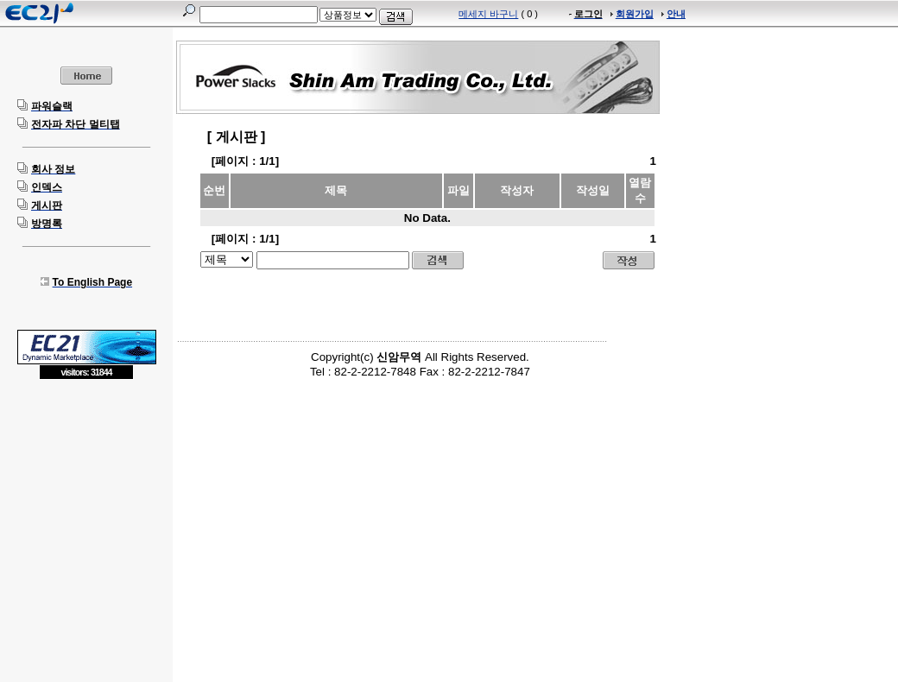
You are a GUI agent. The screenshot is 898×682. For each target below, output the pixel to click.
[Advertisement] (86, 505)
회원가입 (635, 14)
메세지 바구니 (488, 14)
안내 (676, 14)
